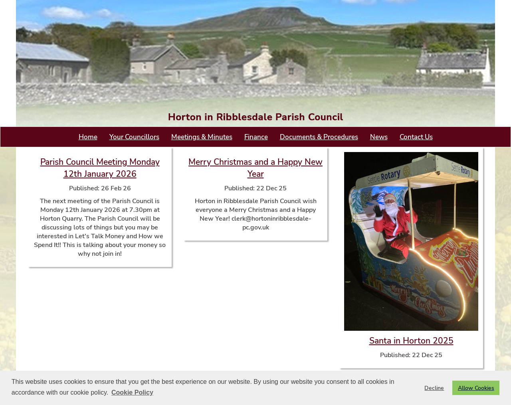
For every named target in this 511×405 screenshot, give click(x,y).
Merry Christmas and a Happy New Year (255, 168)
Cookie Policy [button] (132, 392)
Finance (256, 137)
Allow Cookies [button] (476, 388)
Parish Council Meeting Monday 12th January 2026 (100, 168)
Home (88, 137)
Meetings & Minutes (201, 137)
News (379, 137)
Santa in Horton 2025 (411, 341)
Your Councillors (134, 137)
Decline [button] (434, 388)
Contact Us (416, 137)
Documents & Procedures (319, 137)
